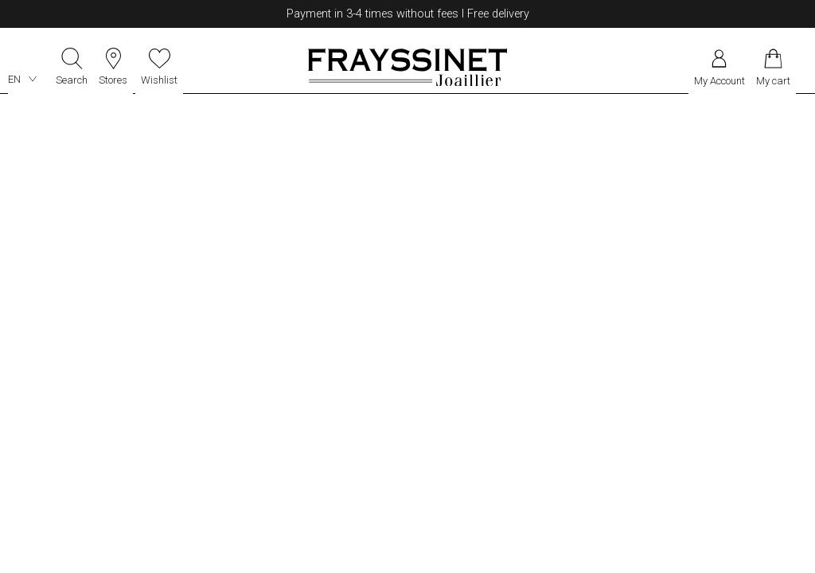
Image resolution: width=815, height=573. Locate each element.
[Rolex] (804, 66)
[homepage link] (407, 65)
